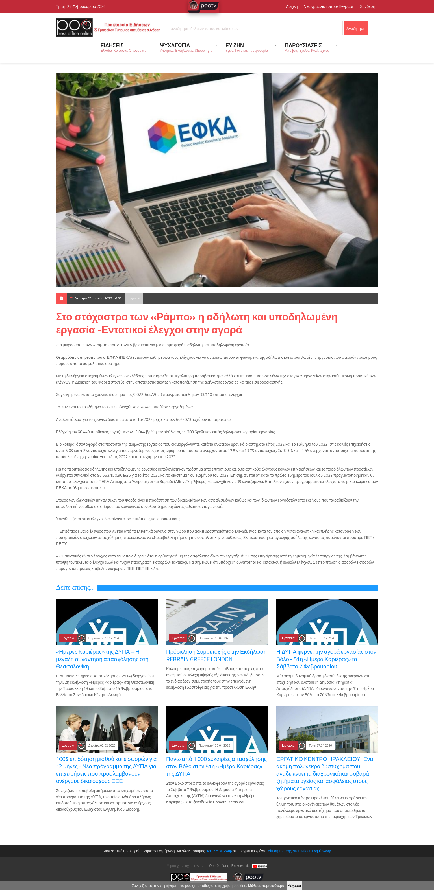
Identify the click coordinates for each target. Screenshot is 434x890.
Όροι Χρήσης (219, 865)
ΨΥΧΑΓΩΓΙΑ (186, 47)
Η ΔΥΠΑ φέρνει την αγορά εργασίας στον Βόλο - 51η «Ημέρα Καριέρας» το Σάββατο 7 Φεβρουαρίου (326, 659)
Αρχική (292, 6)
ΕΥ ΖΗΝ (248, 47)
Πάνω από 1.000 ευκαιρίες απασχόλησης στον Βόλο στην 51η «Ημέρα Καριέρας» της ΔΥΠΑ (216, 766)
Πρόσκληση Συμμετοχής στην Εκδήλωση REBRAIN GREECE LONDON (216, 655)
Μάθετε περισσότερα (266, 886)
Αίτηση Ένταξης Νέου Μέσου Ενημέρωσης (299, 851)
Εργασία (133, 298)
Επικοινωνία (240, 865)
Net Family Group (219, 851)
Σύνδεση (367, 6)
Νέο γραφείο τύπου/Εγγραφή (328, 6)
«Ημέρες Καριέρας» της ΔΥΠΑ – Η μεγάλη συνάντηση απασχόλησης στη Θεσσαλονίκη (102, 659)
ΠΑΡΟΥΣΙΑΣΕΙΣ (309, 47)
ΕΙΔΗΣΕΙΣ (124, 47)
